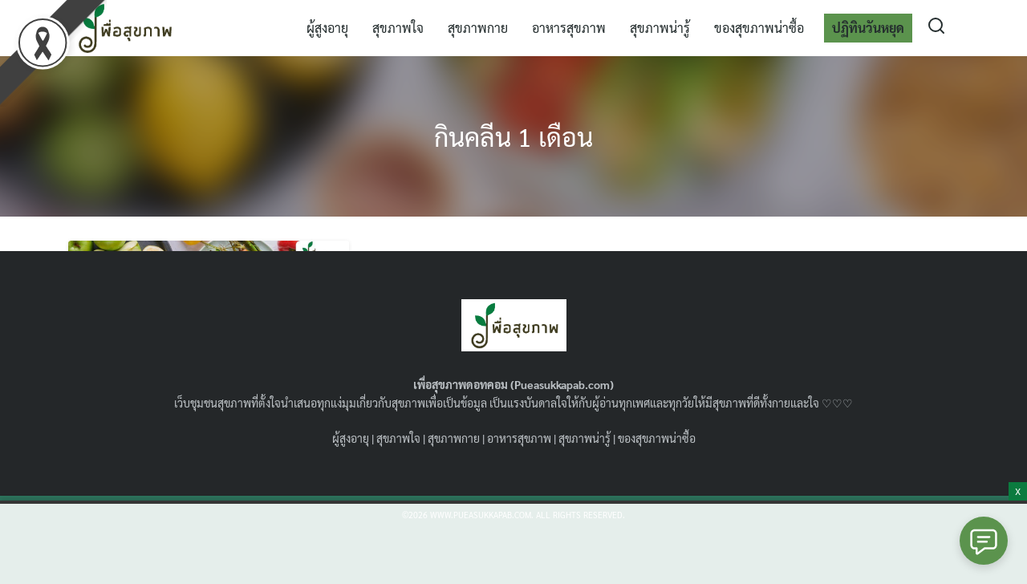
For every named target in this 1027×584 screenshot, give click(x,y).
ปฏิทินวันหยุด (868, 27)
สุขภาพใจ (398, 27)
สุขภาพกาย (478, 27)
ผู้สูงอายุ (327, 27)
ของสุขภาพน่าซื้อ (759, 27)
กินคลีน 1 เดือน (513, 136)
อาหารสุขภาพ (569, 27)
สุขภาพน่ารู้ (660, 27)
